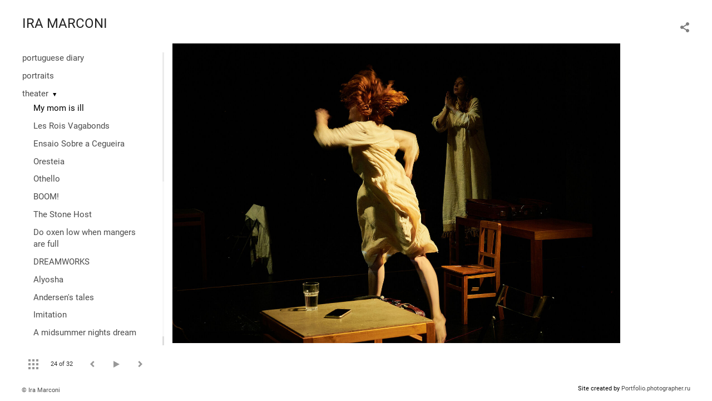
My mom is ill (58, 108)
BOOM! (46, 197)
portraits (38, 76)
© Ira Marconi (41, 390)
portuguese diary (53, 58)
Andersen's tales (63, 297)
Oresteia (49, 162)
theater (35, 94)
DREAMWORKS (61, 262)
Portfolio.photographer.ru (655, 388)
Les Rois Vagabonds (71, 126)
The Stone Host (62, 214)
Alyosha (48, 280)
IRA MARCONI (64, 23)
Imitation (50, 315)
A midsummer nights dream (84, 332)
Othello (46, 179)
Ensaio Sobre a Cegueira (79, 144)
